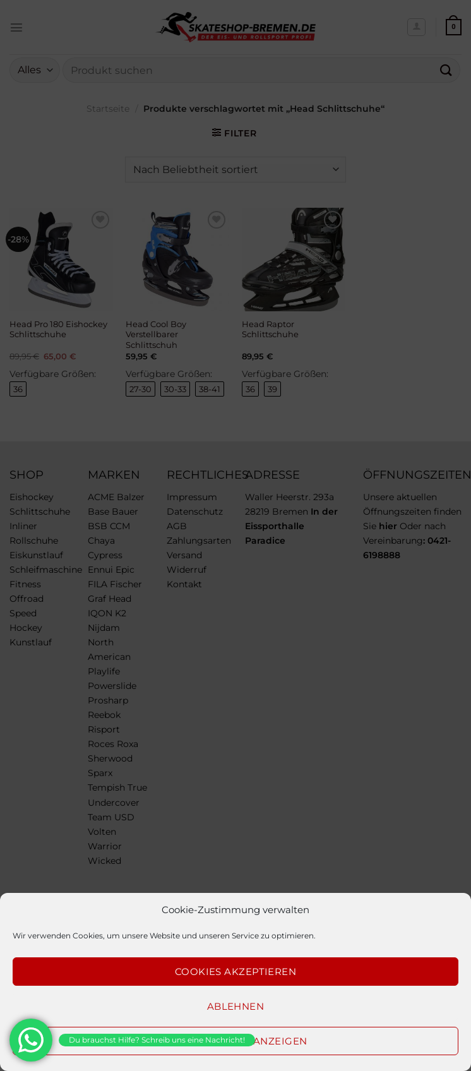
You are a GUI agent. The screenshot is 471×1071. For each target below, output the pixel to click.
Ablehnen (236, 1006)
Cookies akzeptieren (236, 972)
